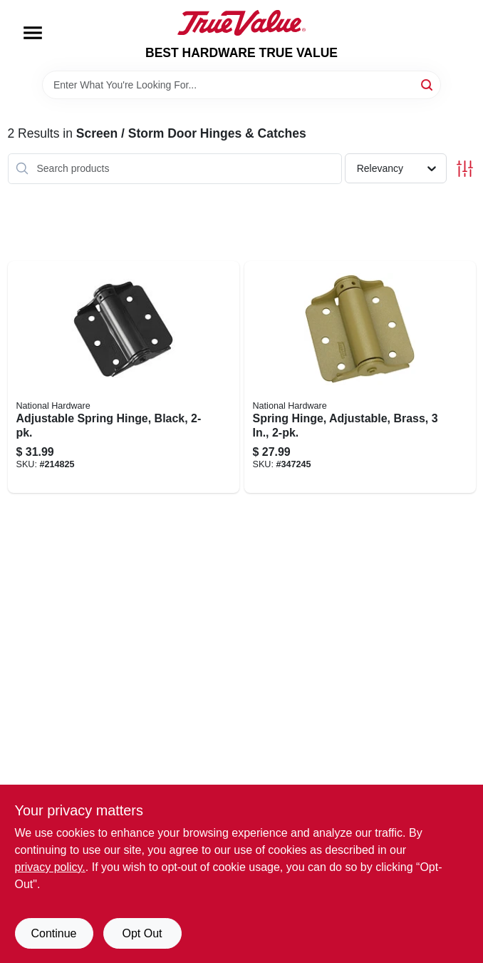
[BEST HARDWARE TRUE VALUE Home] (241, 23)
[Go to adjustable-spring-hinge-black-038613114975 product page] (123, 377)
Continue (53, 933)
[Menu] (33, 33)
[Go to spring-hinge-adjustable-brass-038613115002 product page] (360, 377)
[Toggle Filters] (465, 168)
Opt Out (142, 933)
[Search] (427, 84)
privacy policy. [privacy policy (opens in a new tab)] (50, 867)
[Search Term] (241, 85)
